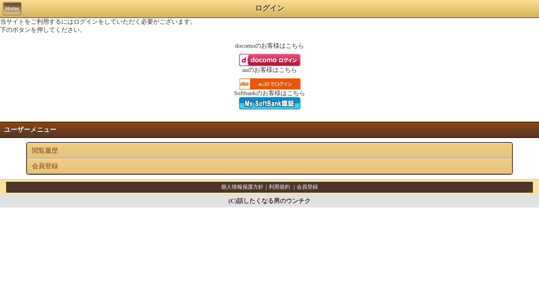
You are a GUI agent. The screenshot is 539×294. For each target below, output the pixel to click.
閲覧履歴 (45, 150)
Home (12, 8)
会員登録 (45, 166)
